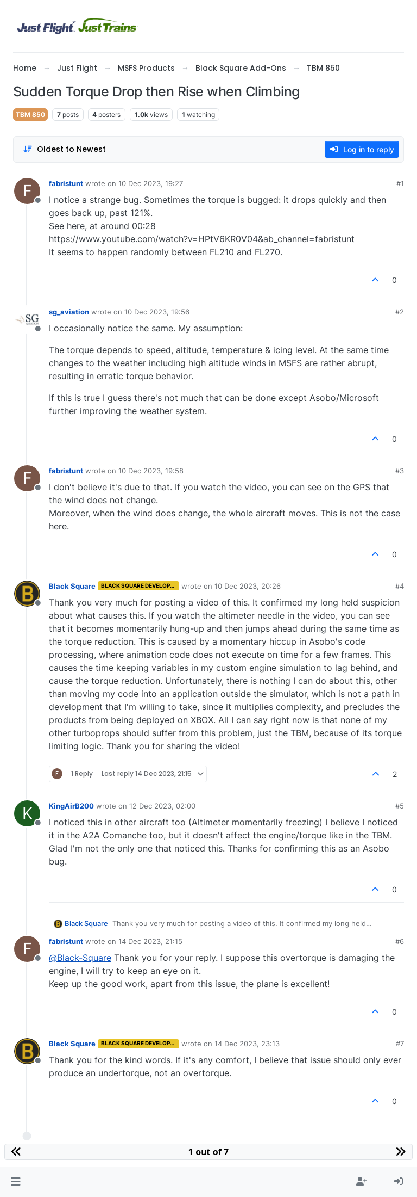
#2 (399, 311)
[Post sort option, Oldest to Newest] (64, 149)
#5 (399, 805)
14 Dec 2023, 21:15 (150, 941)
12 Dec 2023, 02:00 (162, 805)
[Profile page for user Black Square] (27, 594)
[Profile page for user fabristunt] (27, 191)
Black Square (72, 586)
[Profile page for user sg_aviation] (27, 319)
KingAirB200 (71, 805)
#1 (400, 183)
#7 (400, 1043)
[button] (15, 1182)
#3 (399, 470)
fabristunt (66, 183)
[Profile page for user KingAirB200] (27, 813)
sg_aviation (69, 311)
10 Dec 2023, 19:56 (156, 311)
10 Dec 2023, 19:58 (151, 470)
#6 (399, 941)
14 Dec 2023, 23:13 (247, 1043)
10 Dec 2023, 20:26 (247, 586)
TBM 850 (30, 114)
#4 (399, 586)
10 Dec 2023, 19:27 (150, 183)
